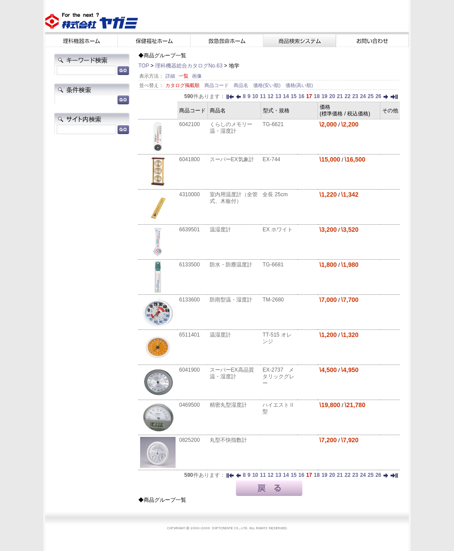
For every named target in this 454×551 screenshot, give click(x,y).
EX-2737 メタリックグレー (278, 376)
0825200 (189, 440)
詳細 (170, 76)
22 (347, 96)
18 (317, 96)
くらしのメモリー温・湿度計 (231, 127)
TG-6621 (272, 124)
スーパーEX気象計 (232, 159)
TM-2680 (273, 300)
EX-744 (271, 159)
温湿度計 (220, 229)
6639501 (189, 229)
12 (271, 96)
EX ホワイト (277, 229)
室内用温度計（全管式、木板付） (234, 197)
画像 (197, 76)
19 (324, 96)
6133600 (189, 300)
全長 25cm (275, 194)
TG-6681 (272, 265)
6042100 (189, 124)
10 (255, 96)
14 (286, 96)
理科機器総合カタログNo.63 (189, 66)
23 (355, 96)
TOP (143, 66)
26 (378, 96)
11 (263, 96)
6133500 (189, 265)
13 (278, 96)
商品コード (217, 85)
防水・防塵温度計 (231, 265)
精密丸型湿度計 (228, 405)
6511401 (189, 335)
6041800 (189, 159)
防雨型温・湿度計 (231, 300)
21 (340, 96)
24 (363, 96)
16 (301, 96)
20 (332, 96)
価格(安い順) (267, 85)
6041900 (189, 370)
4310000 (189, 194)
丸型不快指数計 (228, 440)
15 (294, 96)
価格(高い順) (299, 85)
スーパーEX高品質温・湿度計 (232, 373)
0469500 (189, 405)
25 (370, 96)
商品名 (242, 85)
